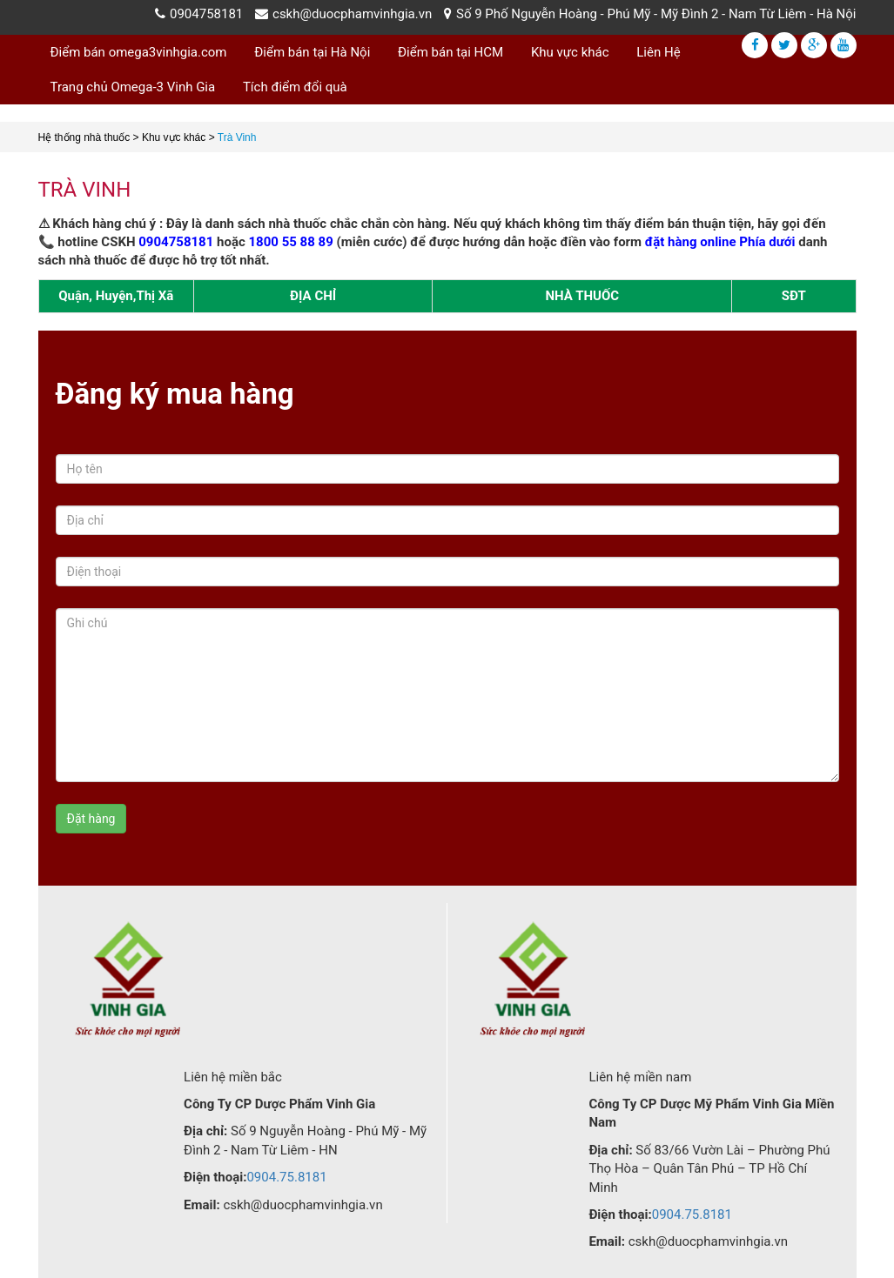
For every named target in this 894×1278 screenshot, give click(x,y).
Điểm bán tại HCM (450, 52)
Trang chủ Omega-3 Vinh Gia (133, 87)
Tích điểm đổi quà (295, 87)
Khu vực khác (570, 52)
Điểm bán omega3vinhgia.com (138, 52)
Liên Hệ (658, 52)
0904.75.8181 (286, 1177)
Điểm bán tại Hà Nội (312, 52)
